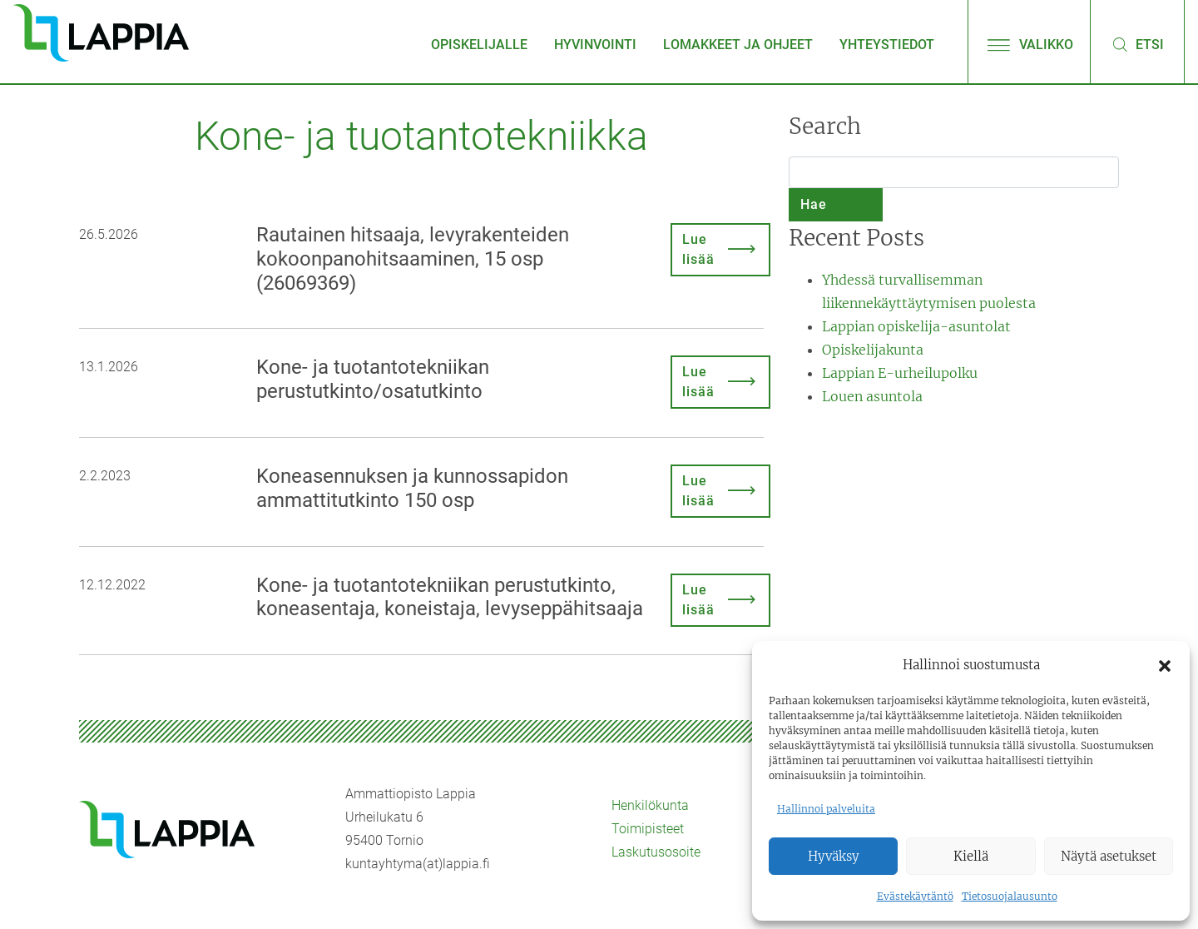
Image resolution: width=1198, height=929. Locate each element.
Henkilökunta (650, 805)
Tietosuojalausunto (1009, 896)
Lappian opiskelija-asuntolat (916, 326)
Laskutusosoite (655, 852)
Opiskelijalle (479, 44)
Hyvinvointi (595, 44)
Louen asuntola (872, 396)
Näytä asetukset (1108, 856)
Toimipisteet (647, 829)
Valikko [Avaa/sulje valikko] (1029, 44)
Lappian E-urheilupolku (900, 373)
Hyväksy (833, 856)
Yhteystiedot (886, 44)
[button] (1164, 665)
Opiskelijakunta (872, 349)
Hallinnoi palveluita (826, 808)
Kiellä (970, 856)
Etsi (1137, 44)
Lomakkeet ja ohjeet (738, 44)
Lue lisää (698, 249)
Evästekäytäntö (915, 896)
